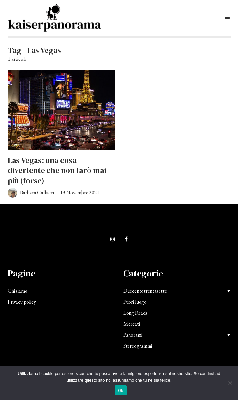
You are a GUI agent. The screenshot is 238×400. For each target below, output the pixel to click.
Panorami (132, 334)
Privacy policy (22, 301)
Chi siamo (17, 290)
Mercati (131, 323)
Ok (120, 390)
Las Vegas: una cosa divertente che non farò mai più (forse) (57, 170)
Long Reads (135, 312)
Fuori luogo (135, 301)
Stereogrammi (137, 345)
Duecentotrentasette (145, 290)
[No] (230, 383)
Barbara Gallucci (37, 192)
